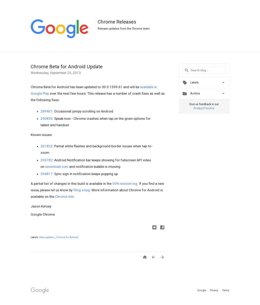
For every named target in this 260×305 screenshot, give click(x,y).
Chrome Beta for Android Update (67, 67)
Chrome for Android (67, 237)
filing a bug (81, 190)
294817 (46, 174)
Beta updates (47, 237)
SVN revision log (124, 184)
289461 (46, 111)
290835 (46, 119)
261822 (46, 146)
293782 (46, 160)
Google (202, 290)
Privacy (214, 290)
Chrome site (64, 197)
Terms (225, 290)
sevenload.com (56, 167)
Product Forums (204, 108)
